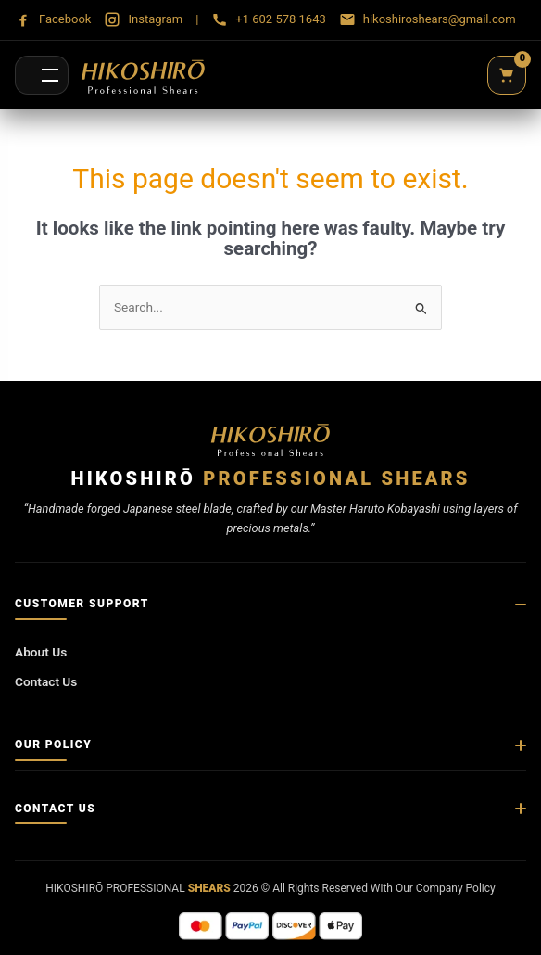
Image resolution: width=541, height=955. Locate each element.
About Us (41, 651)
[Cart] (506, 75)
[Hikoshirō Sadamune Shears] (143, 75)
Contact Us (46, 681)
